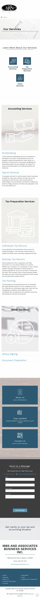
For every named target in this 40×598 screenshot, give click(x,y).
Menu (5, 17)
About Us (6, 579)
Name (6, 477)
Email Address (8, 488)
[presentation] (20, 503)
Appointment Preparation (29, 579)
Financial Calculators (9, 581)
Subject (7, 482)
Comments (8, 494)
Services (5, 577)
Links (23, 577)
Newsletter (25, 575)
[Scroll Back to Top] (37, 595)
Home (5, 575)
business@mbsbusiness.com (26, 474)
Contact (5, 583)
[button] (1, 17)
